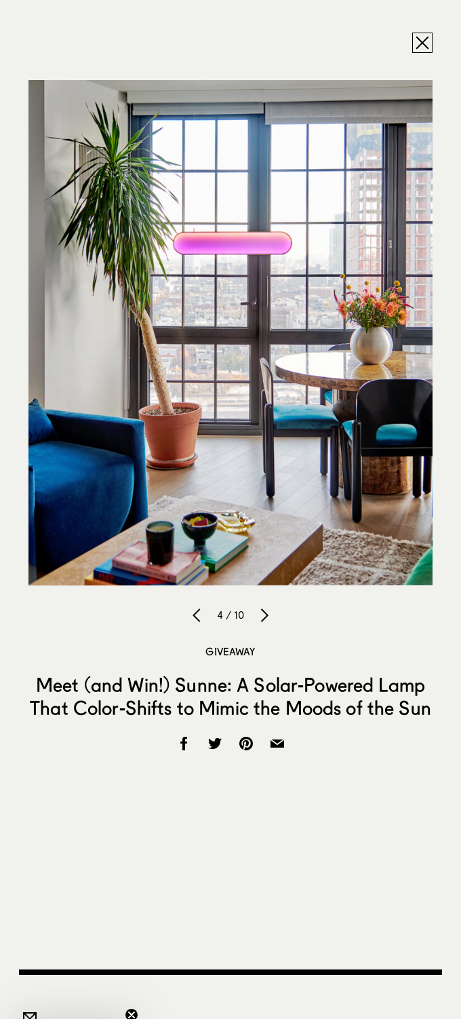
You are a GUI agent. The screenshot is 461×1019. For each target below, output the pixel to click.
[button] (70, 1002)
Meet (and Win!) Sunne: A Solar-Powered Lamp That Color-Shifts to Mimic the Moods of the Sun (230, 696)
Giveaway (230, 651)
